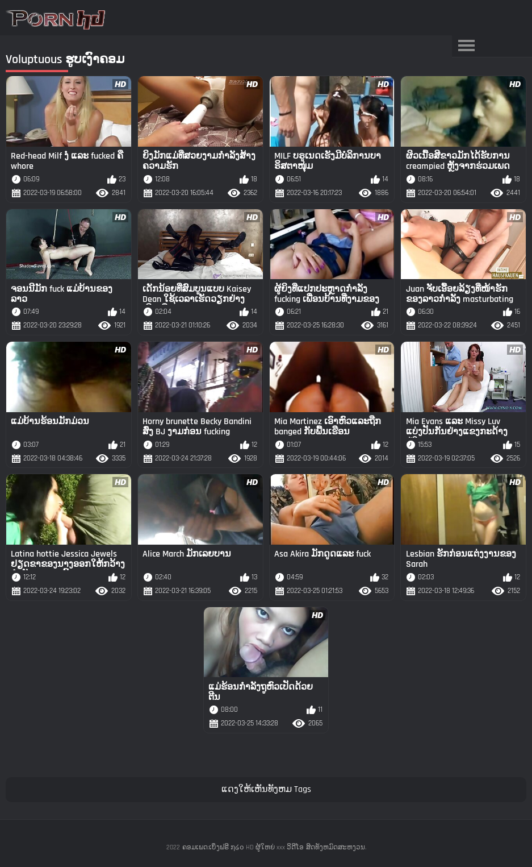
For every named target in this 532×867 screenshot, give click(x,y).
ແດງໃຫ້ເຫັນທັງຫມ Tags (266, 789)
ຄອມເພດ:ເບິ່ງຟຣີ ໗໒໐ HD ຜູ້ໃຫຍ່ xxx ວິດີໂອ (243, 847)
